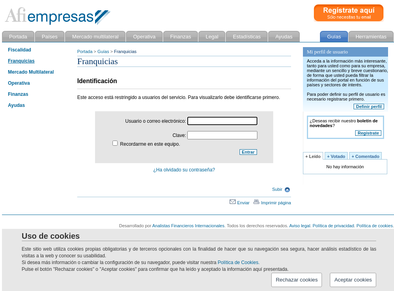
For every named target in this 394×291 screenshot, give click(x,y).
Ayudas (16, 105)
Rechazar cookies (297, 280)
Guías (103, 51)
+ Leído (313, 156)
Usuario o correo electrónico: (191, 121)
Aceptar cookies (353, 280)
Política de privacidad (333, 225)
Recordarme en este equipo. (146, 144)
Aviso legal (299, 225)
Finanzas (18, 94)
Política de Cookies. (239, 262)
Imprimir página (272, 202)
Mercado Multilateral (31, 72)
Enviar (239, 202)
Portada (85, 51)
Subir (281, 189)
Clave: (215, 135)
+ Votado (336, 156)
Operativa (19, 83)
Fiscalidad (19, 50)
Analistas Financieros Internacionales (188, 225)
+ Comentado (365, 156)
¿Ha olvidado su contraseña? (184, 170)
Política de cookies (374, 225)
